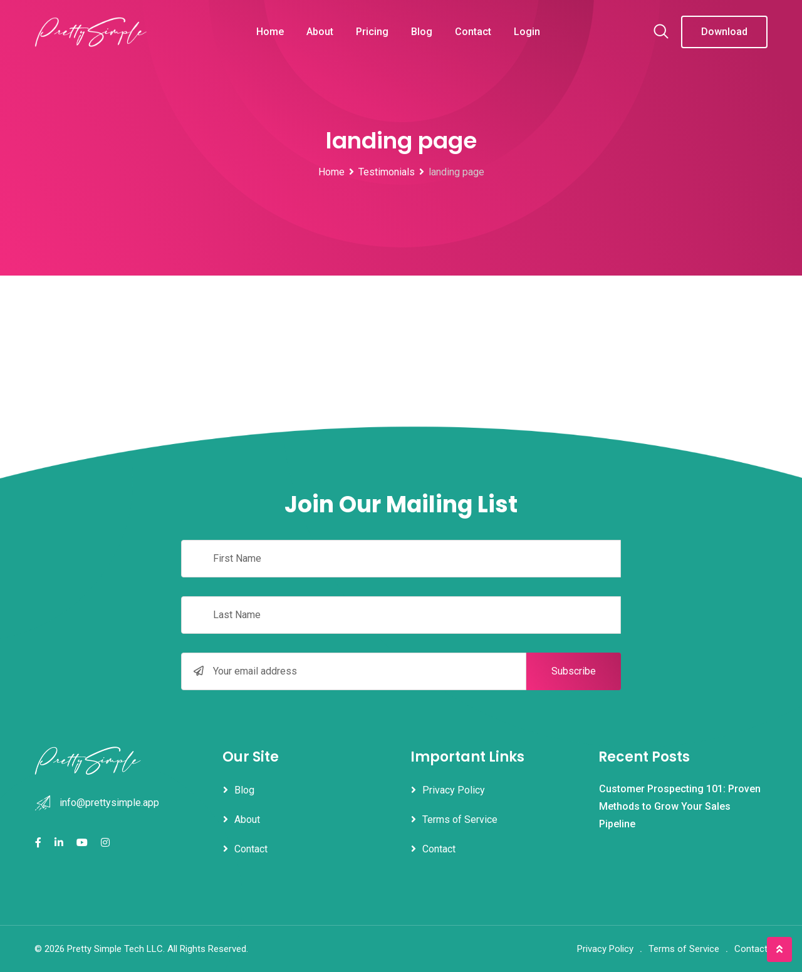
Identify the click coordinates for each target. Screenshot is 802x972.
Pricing (372, 32)
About (319, 32)
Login (527, 32)
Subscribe (573, 671)
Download (724, 32)
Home (270, 32)
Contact (473, 32)
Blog (421, 32)
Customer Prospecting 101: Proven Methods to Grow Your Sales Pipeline (680, 806)
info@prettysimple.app (109, 803)
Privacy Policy (453, 790)
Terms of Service (459, 819)
